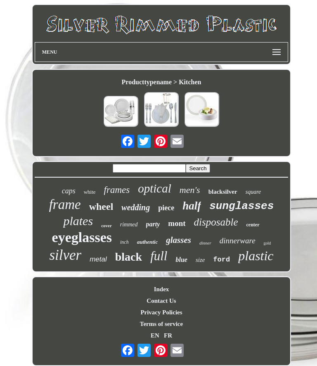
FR (168, 335)
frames (117, 190)
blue (181, 259)
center (253, 225)
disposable (216, 222)
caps (69, 191)
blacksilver (222, 191)
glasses (178, 240)
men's (190, 190)
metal (98, 259)
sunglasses (241, 206)
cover (106, 225)
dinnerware (237, 240)
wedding (135, 207)
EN (155, 335)
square (253, 192)
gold (267, 243)
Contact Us (161, 300)
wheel (101, 206)
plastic (255, 255)
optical (154, 188)
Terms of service (161, 324)
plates (78, 221)
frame (65, 204)
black (128, 256)
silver (65, 255)
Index (161, 289)
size (200, 260)
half (191, 206)
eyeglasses (82, 237)
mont (176, 223)
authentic (147, 242)
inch (124, 242)
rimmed (129, 224)
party (153, 224)
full (158, 256)
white (90, 192)
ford (221, 260)
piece (166, 208)
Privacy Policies (161, 312)
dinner (205, 242)
